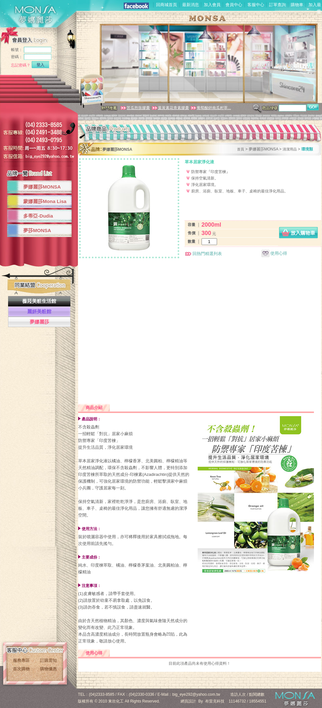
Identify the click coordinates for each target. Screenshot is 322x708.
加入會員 (212, 4)
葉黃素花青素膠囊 (170, 108)
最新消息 (190, 4)
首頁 (240, 149)
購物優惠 (48, 668)
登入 (40, 65)
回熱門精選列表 (203, 253)
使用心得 (274, 253)
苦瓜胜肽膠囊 (135, 108)
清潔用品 (290, 149)
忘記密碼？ (20, 65)
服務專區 (21, 660)
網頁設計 (188, 701)
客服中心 (255, 4)
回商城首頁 (166, 4)
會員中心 (233, 4)
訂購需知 (48, 660)
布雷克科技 (214, 701)
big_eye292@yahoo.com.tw (196, 694)
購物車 (297, 4)
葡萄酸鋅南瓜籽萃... (210, 108)
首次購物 (21, 668)
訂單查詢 (277, 4)
